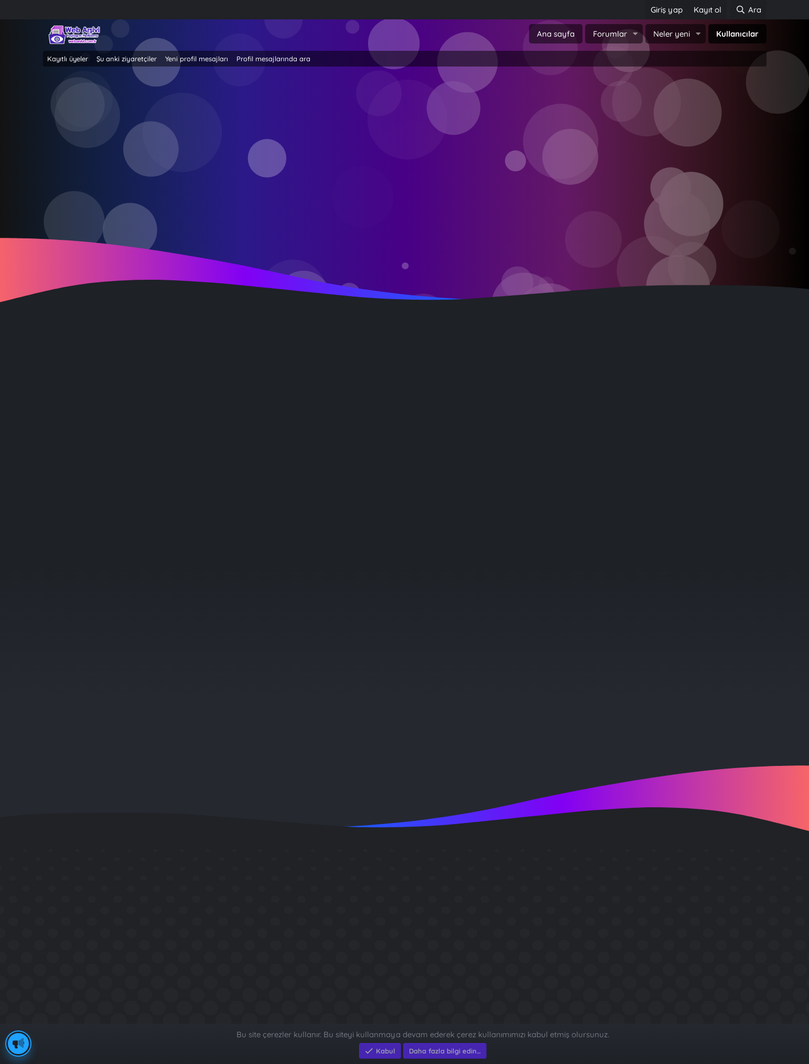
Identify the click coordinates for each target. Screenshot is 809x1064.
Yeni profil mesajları (196, 58)
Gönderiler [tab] (185, 482)
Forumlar (610, 34)
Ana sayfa (556, 34)
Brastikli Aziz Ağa (581, 976)
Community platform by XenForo (404, 1007)
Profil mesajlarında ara (273, 58)
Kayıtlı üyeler (67, 58)
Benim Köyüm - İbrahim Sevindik (614, 957)
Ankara (245, 377)
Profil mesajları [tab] (75, 482)
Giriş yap (360, 157)
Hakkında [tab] (231, 482)
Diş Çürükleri (572, 901)
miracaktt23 (680, 645)
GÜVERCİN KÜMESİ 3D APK (601, 920)
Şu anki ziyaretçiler (126, 58)
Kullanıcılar (737, 34)
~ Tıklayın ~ (404, 241)
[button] (635, 33)
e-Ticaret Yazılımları (211, 1018)
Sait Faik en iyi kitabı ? (592, 939)
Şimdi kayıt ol (449, 157)
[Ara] (748, 9)
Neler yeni (671, 34)
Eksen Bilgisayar (73, 1018)
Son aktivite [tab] (135, 482)
